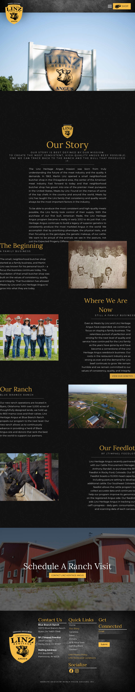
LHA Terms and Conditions (82, 658)
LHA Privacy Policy (77, 654)
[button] (110, 6)
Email (101, 631)
